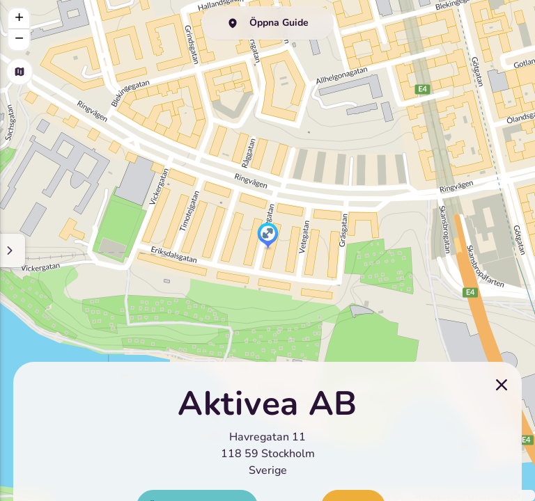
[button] (267, 236)
